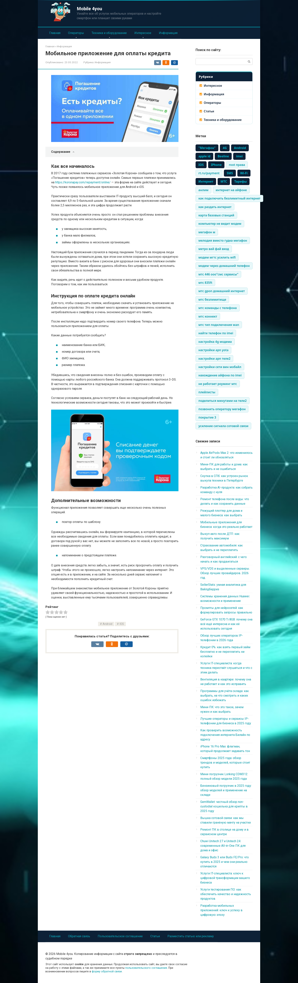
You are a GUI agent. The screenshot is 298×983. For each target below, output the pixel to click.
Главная (54, 33)
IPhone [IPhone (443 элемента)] (216, 165)
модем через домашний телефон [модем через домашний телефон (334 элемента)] (224, 266)
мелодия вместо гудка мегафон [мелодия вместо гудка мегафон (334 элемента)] (222, 240)
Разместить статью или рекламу (190, 936)
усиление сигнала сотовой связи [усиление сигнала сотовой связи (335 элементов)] (223, 426)
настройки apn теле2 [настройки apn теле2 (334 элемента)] (214, 358)
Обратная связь (79, 936)
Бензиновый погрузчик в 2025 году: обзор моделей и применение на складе (226, 790)
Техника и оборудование (109, 33)
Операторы (76, 33)
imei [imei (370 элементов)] (239, 156)
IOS (122, 624)
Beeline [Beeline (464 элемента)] (223, 156)
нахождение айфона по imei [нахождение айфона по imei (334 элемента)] (220, 375)
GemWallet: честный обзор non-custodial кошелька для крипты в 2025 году (224, 806)
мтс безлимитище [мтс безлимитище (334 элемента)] (212, 299)
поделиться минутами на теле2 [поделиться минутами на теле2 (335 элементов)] (222, 401)
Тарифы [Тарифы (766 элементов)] (240, 181)
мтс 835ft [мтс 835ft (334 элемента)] (205, 283)
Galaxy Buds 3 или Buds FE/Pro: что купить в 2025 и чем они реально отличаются (224, 861)
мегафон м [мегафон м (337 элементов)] (206, 232)
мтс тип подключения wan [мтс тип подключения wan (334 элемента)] (218, 325)
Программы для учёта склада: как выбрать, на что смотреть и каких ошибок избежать (224, 695)
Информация (168, 33)
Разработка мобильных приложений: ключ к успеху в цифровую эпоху (221, 910)
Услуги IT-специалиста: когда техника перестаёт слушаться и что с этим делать (226, 667)
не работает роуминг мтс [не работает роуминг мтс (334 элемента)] (217, 384)
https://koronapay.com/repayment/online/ (83, 182)
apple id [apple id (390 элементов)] (204, 156)
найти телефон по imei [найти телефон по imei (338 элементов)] (215, 333)
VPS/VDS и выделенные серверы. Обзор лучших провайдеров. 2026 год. (225, 573)
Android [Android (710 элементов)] (240, 148)
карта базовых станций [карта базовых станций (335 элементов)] (216, 215)
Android (107, 624)
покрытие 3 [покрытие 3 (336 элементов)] (207, 417)
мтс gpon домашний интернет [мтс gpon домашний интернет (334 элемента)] (221, 291)
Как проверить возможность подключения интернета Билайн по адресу (225, 734)
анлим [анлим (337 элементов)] (203, 190)
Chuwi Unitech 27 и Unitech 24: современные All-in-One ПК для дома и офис (223, 845)
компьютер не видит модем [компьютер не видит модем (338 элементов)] (219, 224)
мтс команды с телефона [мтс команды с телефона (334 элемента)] (217, 308)
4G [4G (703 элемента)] (225, 148)
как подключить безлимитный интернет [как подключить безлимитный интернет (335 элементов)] (229, 198)
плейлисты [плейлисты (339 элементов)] (206, 392)
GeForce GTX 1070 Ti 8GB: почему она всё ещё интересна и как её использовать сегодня (226, 624)
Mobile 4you (89, 8)
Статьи (209, 111)
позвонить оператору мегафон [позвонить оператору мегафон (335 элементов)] (222, 409)
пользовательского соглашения (146, 968)
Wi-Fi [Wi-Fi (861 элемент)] (244, 173)
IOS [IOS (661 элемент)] (201, 165)
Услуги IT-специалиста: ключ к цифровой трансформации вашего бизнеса (225, 878)
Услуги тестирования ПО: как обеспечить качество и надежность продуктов (225, 894)
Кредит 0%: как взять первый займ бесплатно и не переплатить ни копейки (225, 651)
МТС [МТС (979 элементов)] (223, 181)
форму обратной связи (107, 971)
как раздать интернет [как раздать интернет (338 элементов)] (214, 207)
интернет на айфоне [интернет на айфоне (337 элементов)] (231, 190)
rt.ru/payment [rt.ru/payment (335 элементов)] (209, 173)
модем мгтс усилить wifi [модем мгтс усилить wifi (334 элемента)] (217, 257)
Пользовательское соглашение (120, 936)
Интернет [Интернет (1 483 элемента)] (205, 181)
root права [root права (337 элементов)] (237, 165)
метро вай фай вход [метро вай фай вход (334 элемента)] (213, 249)
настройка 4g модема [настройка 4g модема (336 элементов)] (215, 342)
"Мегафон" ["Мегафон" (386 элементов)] (207, 148)
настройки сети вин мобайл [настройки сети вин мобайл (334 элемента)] (219, 367)
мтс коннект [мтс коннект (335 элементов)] (207, 316)
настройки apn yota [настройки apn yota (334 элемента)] (213, 350)
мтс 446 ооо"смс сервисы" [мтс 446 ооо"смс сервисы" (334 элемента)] (218, 274)
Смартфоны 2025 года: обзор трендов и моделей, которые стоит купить (225, 762)
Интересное (142, 33)
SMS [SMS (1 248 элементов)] (230, 173)
